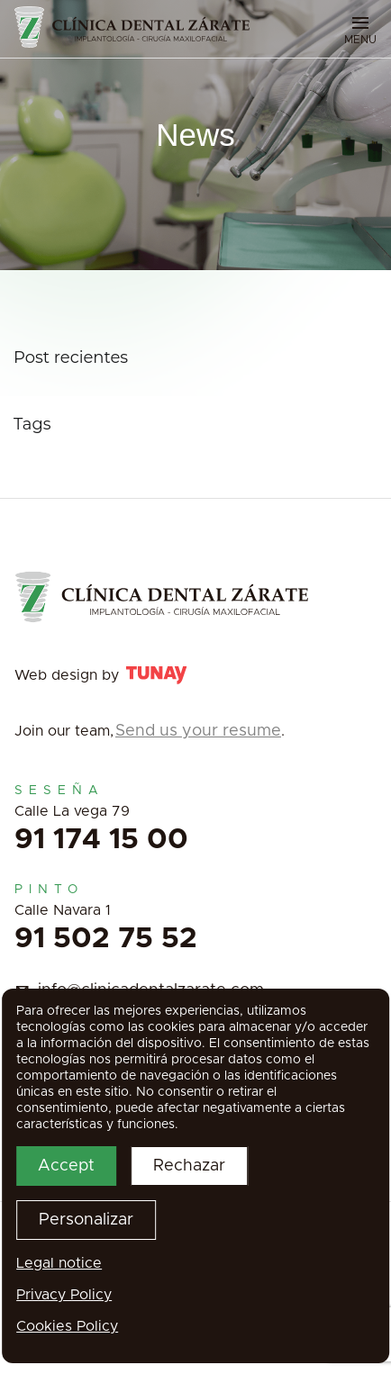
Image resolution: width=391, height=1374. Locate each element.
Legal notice (59, 1263)
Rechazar (189, 1166)
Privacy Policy (64, 1295)
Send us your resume (198, 731)
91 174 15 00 (101, 840)
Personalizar (86, 1220)
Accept (66, 1166)
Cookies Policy (67, 1326)
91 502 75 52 (105, 939)
